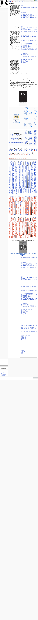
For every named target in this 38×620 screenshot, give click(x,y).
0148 (11, 204)
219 (16, 171)
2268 (27, 189)
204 (22, 170)
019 (32, 196)
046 (16, 198)
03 (11, 196)
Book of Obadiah (23, 62)
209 (29, 170)
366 (9, 179)
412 (20, 181)
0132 (13, 203)
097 (35, 200)
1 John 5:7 (26, 132)
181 (16, 169)
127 (20, 166)
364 (34, 178)
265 (28, 173)
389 (15, 180)
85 (35, 40)
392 (19, 180)
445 (13, 183)
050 (22, 198)
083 (15, 200)
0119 (18, 202)
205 (23, 170)
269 (34, 173)
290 (9, 175)
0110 (30, 201)
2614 (23, 190)
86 (36, 153)
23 (24, 16)
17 (34, 7)
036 (29, 197)
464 (13, 184)
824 (28, 187)
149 (31, 43)
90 (23, 41)
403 (35, 180)
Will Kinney (35, 136)
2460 (13, 190)
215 (10, 171)
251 (35, 172)
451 (22, 183)
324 (31, 176)
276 (16, 174)
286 (31, 174)
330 (12, 177)
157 (9, 168)
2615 (25, 190)
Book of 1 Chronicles (23, 29)
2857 (27, 192)
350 (13, 178)
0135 (16, 203)
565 (25, 186)
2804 (20, 191)
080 (10, 200)
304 (29, 175)
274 (13, 174)
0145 (34, 203)
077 (34, 199)
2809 (28, 191)
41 (35, 52)
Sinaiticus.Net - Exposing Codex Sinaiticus (31, 114)
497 (34, 185)
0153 (20, 204)
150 (32, 43)
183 (19, 169)
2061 (21, 189)
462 (10, 184)
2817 (14, 192)
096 (34, 200)
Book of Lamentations (23, 54)
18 (35, 13)
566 (26, 186)
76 (19, 153)
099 (10, 201)
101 (31, 41)
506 (19, 186)
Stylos (29, 122)
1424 (30, 188)
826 (31, 187)
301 (25, 175)
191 (31, 169)
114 (31, 155)
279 (20, 174)
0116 (13, 202)
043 (12, 198)
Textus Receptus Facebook (16, 122)
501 (12, 186)
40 (16, 150)
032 (23, 197)
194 (35, 169)
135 (17, 158)
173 (32, 168)
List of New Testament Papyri (12, 146)
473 (26, 184)
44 (27, 162)
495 (31, 185)
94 (26, 41)
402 (34, 180)
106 (36, 41)
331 (13, 177)
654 (35, 186)
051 (23, 198)
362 (31, 178)
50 (26, 39)
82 (33, 40)
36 (31, 49)
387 (12, 180)
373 (19, 179)
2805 (21, 191)
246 (28, 172)
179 (13, 169)
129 (23, 166)
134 (15, 158)
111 (25, 155)
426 (13, 182)
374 (20, 179)
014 (25, 196)
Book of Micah (22, 64)
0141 (27, 203)
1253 (26, 188)
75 (28, 40)
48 (29, 150)
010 (19, 196)
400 (31, 180)
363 (32, 178)
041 (9, 198)
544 (23, 186)
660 (16, 187)
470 (22, 184)
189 (28, 169)
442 (9, 183)
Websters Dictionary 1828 (30, 119)
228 (29, 171)
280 (22, 174)
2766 (9, 191)
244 (25, 172)
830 (9, 188)
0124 (27, 202)
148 (30, 43)
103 (33, 41)
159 (12, 168)
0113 (35, 201)
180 (15, 169)
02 (10, 196)
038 (32, 197)
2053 (16, 189)
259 (19, 173)
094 (31, 200)
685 (22, 187)
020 (34, 196)
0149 (13, 204)
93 (25, 41)
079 (9, 200)
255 (13, 173)
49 (25, 39)
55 (12, 163)
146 (28, 43)
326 (34, 176)
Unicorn (30, 132)
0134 (14, 203)
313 (15, 176)
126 (19, 166)
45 (24, 150)
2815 (11, 192)
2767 (11, 191)
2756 (34, 190)
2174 (25, 189)
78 (30, 40)
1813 (11, 189)
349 (12, 178)
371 (16, 179)
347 (9, 178)
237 (15, 172)
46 (23, 39)
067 (19, 199)
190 (29, 169)
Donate (14, 118)
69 (24, 40)
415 (25, 181)
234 (10, 172)
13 (31, 7)
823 (26, 187)
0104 (19, 201)
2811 (32, 191)
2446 (11, 190)
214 (9, 171)
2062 (23, 189)
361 (29, 178)
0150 (14, 204)
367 (10, 179)
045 (15, 198)
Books (25, 143)
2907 (14, 193)
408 (15, 181)
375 (22, 179)
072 (26, 199)
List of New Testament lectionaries (35, 144)
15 (32, 17)
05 (13, 196)
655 (9, 187)
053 (26, 198)
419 (31, 181)
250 (34, 172)
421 (34, 181)
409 (16, 181)
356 (22, 178)
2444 (36, 189)
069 (22, 199)
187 (25, 169)
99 (29, 154)
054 (28, 198)
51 (34, 150)
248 (31, 172)
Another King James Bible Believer (25, 113)
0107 (24, 201)
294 (15, 175)
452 (23, 183)
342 (29, 177)
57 (31, 39)
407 (13, 181)
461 (9, 184)
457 (31, 183)
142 (24, 43)
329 (10, 177)
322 (28, 176)
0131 (11, 203)
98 (34, 164)
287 (32, 174)
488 (20, 185)
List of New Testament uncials (12, 195)
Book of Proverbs (23, 44)
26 (26, 16)
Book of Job (22, 36)
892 (15, 188)
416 (26, 181)
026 (15, 197)
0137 (20, 203)
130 (25, 166)
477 (32, 184)
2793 (14, 191)
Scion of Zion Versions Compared (35, 116)
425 (12, 182)
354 (19, 178)
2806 (23, 191)
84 (18, 164)
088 (22, 200)
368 (12, 179)
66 (25, 163)
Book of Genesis (23, 7)
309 (9, 176)
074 (29, 199)
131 (9, 158)
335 (19, 177)
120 (10, 166)
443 (10, 183)
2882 (13, 193)
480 (9, 185)
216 (12, 171)
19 (35, 7)
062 (12, 199)
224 (23, 171)
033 (25, 197)
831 (10, 188)
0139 (23, 203)
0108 (26, 201)
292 (12, 175)
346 (35, 177)
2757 (36, 190)
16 (33, 7)
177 (10, 169)
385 (9, 180)
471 (23, 184)
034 (26, 197)
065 (16, 199)
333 (16, 177)
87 (21, 41)
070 (23, 199)
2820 (20, 192)
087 (20, 200)
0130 (9, 203)
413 (22, 181)
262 (23, 173)
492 (26, 185)
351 (15, 178)
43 (21, 39)
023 (10, 197)
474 (28, 184)
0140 (25, 203)
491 (25, 185)
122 (13, 166)
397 (26, 180)
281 (23, 174)
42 (35, 49)
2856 (25, 192)
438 (31, 182)
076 (32, 199)
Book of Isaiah (22, 48)
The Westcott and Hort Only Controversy (30, 134)
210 (31, 170)
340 (26, 177)
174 (34, 168)
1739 (35, 188)
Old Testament (23, 5)
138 (23, 158)
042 (10, 198)
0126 (30, 202)
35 (31, 10)
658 (13, 187)
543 (22, 186)
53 (28, 39)
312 (13, 176)
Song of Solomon (23, 47)
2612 (20, 190)
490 (23, 185)
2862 (36, 192)
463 (12, 184)
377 (25, 179)
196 (10, 170)
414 (23, 181)
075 (31, 199)
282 (25, 174)
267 (31, 173)
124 (16, 166)
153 (31, 167)
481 (10, 185)
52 (36, 150)
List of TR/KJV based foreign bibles (35, 138)
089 (23, 200)
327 (35, 176)
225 (25, 171)
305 (31, 175)
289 (35, 174)
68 (23, 40)
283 (26, 174)
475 (29, 184)
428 (16, 182)
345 (34, 177)
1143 (21, 188)
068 (20, 199)
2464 (14, 190)
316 (19, 176)
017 (29, 196)
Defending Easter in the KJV (30, 124)
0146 (36, 203)
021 (35, 196)
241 (20, 172)
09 (18, 196)
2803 (18, 191)
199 (15, 170)
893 (16, 188)
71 (25, 40)
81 (32, 40)
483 (13, 185)
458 (32, 183)
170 (28, 168)
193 (34, 169)
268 (32, 173)
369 (13, 179)
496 (32, 185)
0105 (21, 201)
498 (35, 185)
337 (22, 177)
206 (25, 170)
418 (29, 181)
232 (35, 171)
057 (32, 198)
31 (28, 10)
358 (25, 178)
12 (30, 17)
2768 (13, 191)
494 (29, 185)
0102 (15, 201)
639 (32, 186)
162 (16, 168)
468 (19, 184)
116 (35, 155)
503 (15, 186)
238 (16, 172)
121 (12, 166)
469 (20, 184)
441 (35, 182)
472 (25, 184)
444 (12, 183)
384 (35, 179)
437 (29, 182)
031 (22, 197)
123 (15, 166)
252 (9, 173)
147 (29, 43)
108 (19, 155)
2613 (21, 190)
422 (35, 181)
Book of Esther (23, 35)
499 (9, 186)
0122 (23, 202)
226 (26, 171)
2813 (36, 191)
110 (23, 155)
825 (29, 187)
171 (29, 168)
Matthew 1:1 (30, 131)
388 (13, 180)
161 (15, 168)
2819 (18, 192)
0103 (17, 201)
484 (15, 185)
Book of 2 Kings (23, 27)
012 (22, 196)
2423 (30, 189)
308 (35, 175)
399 (29, 180)
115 (33, 155)
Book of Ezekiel (23, 55)
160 (13, 168)
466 (16, 184)
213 (35, 170)
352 (16, 178)
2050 (14, 189)
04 (12, 196)
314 (16, 176)
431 (20, 182)
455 (28, 183)
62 (20, 163)
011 (21, 196)
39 (33, 49)
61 (19, 163)
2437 (34, 189)
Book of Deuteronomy (23, 15)
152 (29, 167)
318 (22, 176)
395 (23, 180)
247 (29, 172)
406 (12, 181)
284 (28, 174)
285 (29, 174)
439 (32, 182)
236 (13, 172)
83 (31, 153)
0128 (34, 202)
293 (13, 175)
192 (32, 169)
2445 (9, 190)
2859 (30, 192)
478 (34, 184)
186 (23, 169)
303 (28, 175)
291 (10, 175)
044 (13, 198)
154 (32, 167)
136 (19, 158)
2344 (28, 189)
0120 (20, 202)
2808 (27, 191)
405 (10, 181)
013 (24, 196)
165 (20, 168)
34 (30, 10)
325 (32, 176)
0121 (21, 202)
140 (22, 43)
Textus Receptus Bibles (25, 110)
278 (19, 174)
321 (26, 176)
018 (31, 196)
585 (29, 186)
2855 (23, 192)
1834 (13, 189)
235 (12, 172)
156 (35, 167)
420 (32, 181)
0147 (9, 204)
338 (23, 177)
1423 (28, 188)
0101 (14, 201)
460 (35, 183)
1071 (19, 188)
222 (20, 171)
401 (32, 180)
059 (35, 198)
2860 (32, 192)
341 (28, 177)
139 (21, 43)
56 (30, 39)
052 (25, 198)
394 (22, 180)
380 (29, 179)
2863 (9, 193)
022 (9, 197)
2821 (21, 192)
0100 (12, 201)
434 (25, 182)
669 (19, 187)
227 (28, 171)
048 (19, 198)
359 (26, 178)
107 (17, 155)
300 (23, 175)
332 (15, 177)
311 (12, 176)
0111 (31, 201)
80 (26, 153)
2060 (20, 189)
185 (22, 169)
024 (12, 197)
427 (15, 182)
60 (33, 39)
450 (20, 183)
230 (32, 171)
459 (34, 183)
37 (32, 10)
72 (26, 40)
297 (19, 175)
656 (10, 187)
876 (12, 188)
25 (24, 10)
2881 (11, 193)
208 (28, 170)
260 (20, 173)
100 (30, 41)
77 (21, 153)
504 (16, 186)
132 (11, 158)
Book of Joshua (23, 17)
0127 (32, 202)
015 (26, 196)
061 (10, 199)
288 (34, 174)
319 (23, 176)
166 (22, 168)
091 (26, 200)
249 (32, 172)
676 (20, 187)
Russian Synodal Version (14, 139)
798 (25, 187)
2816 (13, 192)
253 (10, 173)
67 (26, 163)
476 (31, 184)
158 (10, 168)
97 (28, 41)
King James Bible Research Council (36, 111)
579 (28, 186)
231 (34, 171)
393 (20, 180)
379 (28, 179)
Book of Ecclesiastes (23, 46)
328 (9, 177)
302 (26, 175)
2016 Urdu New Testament (14, 138)
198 (13, 170)
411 (19, 181)
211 (32, 170)
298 (20, 175)
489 (22, 185)
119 (9, 166)
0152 (18, 204)
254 (12, 173)
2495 (18, 190)
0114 (9, 202)
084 (16, 200)
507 (20, 186)
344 (32, 177)
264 (26, 173)
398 (28, 180)
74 (16, 153)
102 (32, 41)
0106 (23, 201)
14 (32, 7)
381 (31, 179)
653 (34, 186)
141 (23, 43)
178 (12, 169)
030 (20, 197)
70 (9, 153)
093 (29, 200)
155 (34, 167)
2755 (32, 190)
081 (12, 200)
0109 (28, 201)
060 (9, 199)
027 (16, 197)
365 (35, 178)
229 (31, 171)
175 (35, 168)
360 (28, 178)
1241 (25, 188)
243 (23, 172)
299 (22, 175)
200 (16, 170)
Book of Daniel (23, 58)
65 (21, 40)
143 (25, 43)
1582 (33, 188)
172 (31, 168)
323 (29, 176)
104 (34, 41)
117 (34, 165)
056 (31, 198)
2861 (34, 192)
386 (10, 180)
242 (22, 172)
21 (21, 10)
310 (10, 176)
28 (26, 10)
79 (31, 40)
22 (23, 16)
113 (29, 155)
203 (20, 170)
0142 (28, 203)
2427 (32, 189)
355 (20, 178)
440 (34, 182)
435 (26, 182)
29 (28, 16)
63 (35, 39)
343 (31, 177)
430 (19, 182)
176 (9, 169)
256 (15, 173)
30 (11, 162)
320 (25, 176)
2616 (27, 190)
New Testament (17, 134)
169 (26, 168)
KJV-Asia (30, 112)
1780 (9, 189)
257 (16, 173)
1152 (23, 188)
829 (35, 187)
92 (27, 164)
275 (15, 174)
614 (31, 186)
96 (24, 154)
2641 (28, 190)
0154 (21, 204)
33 (31, 16)
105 (35, 41)
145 (27, 43)
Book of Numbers (23, 13)
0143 (30, 203)
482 (12, 185)
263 (25, 173)
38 (33, 10)
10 (29, 7)
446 (15, 183)
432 (22, 182)
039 (34, 197)
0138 (21, 203)
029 (19, 197)
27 (25, 10)
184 (20, 169)
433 (23, 182)
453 (25, 183)
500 (10, 186)
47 (24, 39)
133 (13, 158)
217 (13, 171)
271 (9, 174)
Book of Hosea (23, 59)
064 (15, 199)
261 (22, 173)
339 (25, 177)
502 (13, 186)
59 (32, 39)
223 (22, 171)
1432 (32, 188)
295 (16, 175)
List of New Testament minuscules (35, 141)
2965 (16, 193)
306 (32, 175)
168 (25, 168)
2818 (16, 192)
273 (12, 174)
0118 (16, 202)
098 (9, 201)
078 (35, 199)
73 (14, 153)
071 (25, 199)
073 (28, 199)
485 (16, 185)
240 (19, 172)
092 (28, 200)
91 (24, 41)
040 (35, 197)
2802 (16, 191)
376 (23, 179)
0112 (33, 201)
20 (36, 7)
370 (15, 179)
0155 (23, 204)
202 (19, 170)
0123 (25, 202)
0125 (28, 202)
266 (29, 173)
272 (10, 174)
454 (26, 183)
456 (29, 183)
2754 (30, 190)
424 (10, 182)
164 (19, 168)
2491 (16, 190)
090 (25, 200)
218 (15, 171)
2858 (28, 192)
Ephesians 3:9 (35, 130)
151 (28, 167)
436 (28, 182)
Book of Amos (22, 61)
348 (10, 178)
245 (26, 172)
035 (28, 197)
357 (23, 178)
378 (26, 179)
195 (9, 170)
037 (31, 197)
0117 (14, 202)
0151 (16, 204)
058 (34, 198)
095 (32, 200)
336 (20, 177)
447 (16, 183)
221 (19, 171)
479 (35, 184)
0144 (32, 203)
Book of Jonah (22, 63)
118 (35, 165)
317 (20, 176)
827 (32, 187)
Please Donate (16, 114)
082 (13, 200)
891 (13, 188)
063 (13, 199)
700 (23, 187)
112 (27, 155)
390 (16, 180)
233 (9, 172)
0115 (11, 202)
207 (26, 170)
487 (19, 185)
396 (25, 180)
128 (22, 166)
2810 (30, 191)
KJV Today (25, 111)
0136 (18, 203)
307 (34, 175)
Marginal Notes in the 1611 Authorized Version (16, 142)
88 (11, 154)
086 (19, 200)
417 (28, 181)
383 (34, 179)
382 (32, 179)
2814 (9, 192)
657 (12, 187)
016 (28, 196)
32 (30, 16)
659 (15, 187)
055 (29, 198)
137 (21, 158)
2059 (18, 189)
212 (34, 170)
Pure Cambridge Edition (30, 143)
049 (20, 198)
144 (26, 43)
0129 (36, 202)
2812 (34, 191)
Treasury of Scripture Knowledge (25, 118)
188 (26, 169)
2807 (25, 191)
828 (34, 187)
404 (9, 181)
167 (23, 168)
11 (30, 13)
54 (11, 163)
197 (12, 170)
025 (13, 197)
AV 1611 (30, 126)
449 (19, 183)
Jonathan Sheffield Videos (35, 122)
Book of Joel (22, 60)
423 (9, 182)
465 (15, 184)
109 (21, 155)
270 (35, 173)
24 (23, 10)
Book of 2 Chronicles (23, 31)
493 (28, 185)
